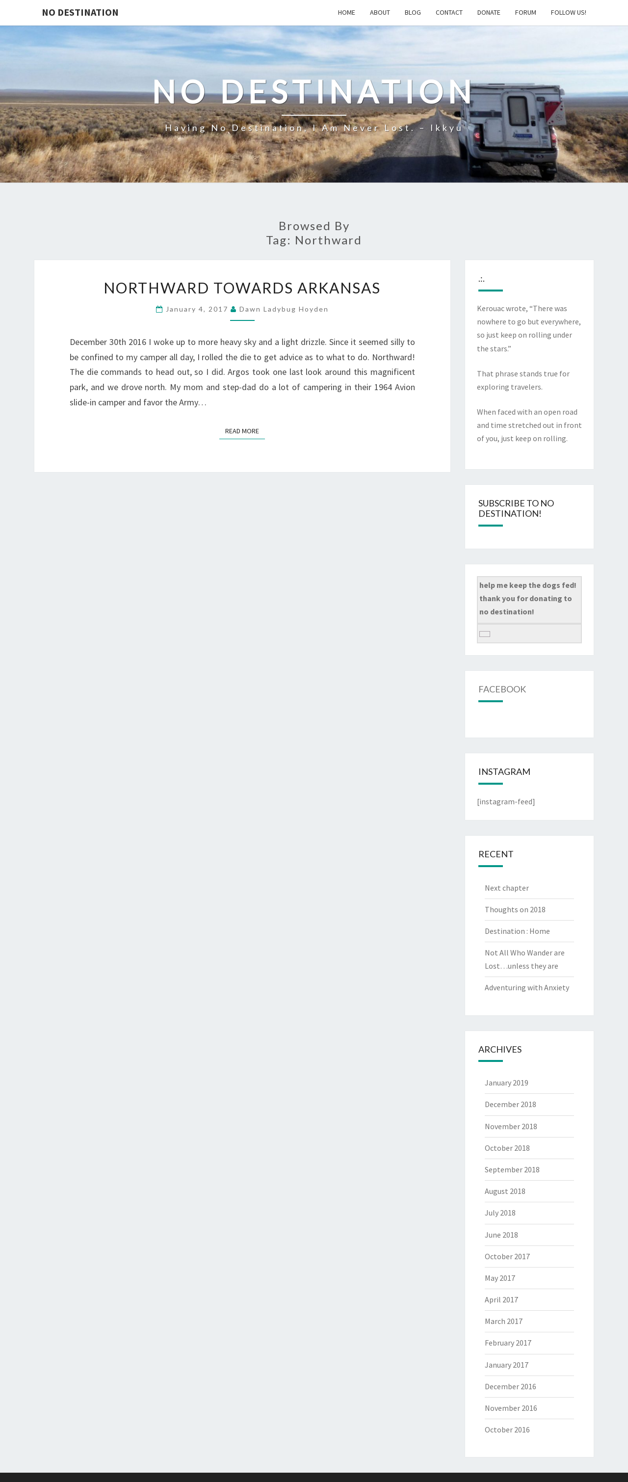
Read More (245, 430)
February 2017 (508, 1343)
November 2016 (511, 1408)
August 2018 (505, 1191)
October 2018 (507, 1148)
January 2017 (506, 1365)
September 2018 (512, 1169)
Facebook (502, 689)
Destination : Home (517, 931)
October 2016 (507, 1429)
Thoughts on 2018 (515, 909)
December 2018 (510, 1104)
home (346, 12)
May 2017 (500, 1278)
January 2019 (506, 1082)
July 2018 (500, 1212)
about (380, 12)
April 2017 (501, 1299)
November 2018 (511, 1126)
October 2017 (507, 1256)
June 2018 (501, 1235)
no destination (80, 12)
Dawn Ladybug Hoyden (284, 309)
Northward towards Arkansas (242, 287)
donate (488, 12)
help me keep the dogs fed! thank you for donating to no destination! (527, 598)
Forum (525, 12)
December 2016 (510, 1386)
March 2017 (504, 1321)
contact (449, 12)
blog (413, 12)
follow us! (568, 12)
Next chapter (507, 888)
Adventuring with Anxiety (527, 987)
